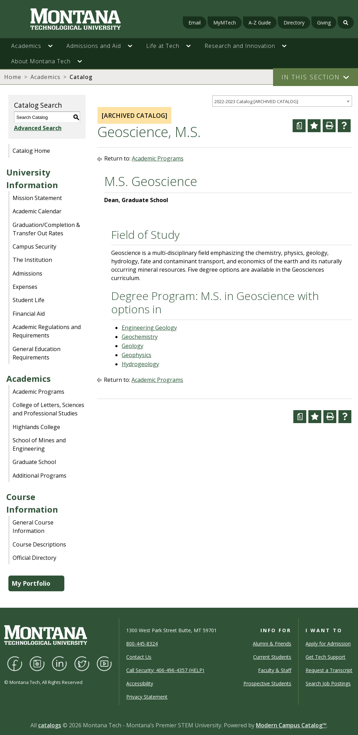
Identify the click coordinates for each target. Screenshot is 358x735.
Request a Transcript (329, 670)
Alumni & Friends (272, 643)
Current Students (272, 657)
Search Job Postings (328, 683)
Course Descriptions (39, 544)
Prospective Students (267, 683)
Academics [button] (26, 46)
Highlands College (36, 427)
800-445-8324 (142, 643)
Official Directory (34, 558)
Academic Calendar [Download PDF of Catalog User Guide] (37, 211)
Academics (45, 77)
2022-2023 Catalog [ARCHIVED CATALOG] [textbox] (256, 101)
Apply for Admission (328, 643)
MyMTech (224, 22)
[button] (53, 45)
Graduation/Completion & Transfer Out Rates (46, 229)
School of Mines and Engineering (39, 444)
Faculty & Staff (274, 670)
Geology (132, 346)
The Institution (32, 260)
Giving (324, 22)
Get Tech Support (325, 657)
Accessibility (139, 683)
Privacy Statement (146, 696)
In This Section (310, 77)
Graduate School (34, 462)
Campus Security (34, 246)
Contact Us (138, 657)
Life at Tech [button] (162, 46)
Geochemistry (140, 337)
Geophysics (136, 355)
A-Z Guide (260, 22)
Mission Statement (37, 198)
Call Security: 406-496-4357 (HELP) (165, 670)
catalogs (49, 725)
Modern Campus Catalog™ (291, 725)
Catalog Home (31, 151)
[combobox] (282, 101)
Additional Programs (39, 475)
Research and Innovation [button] (240, 46)
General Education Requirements (36, 353)
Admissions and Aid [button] (93, 46)
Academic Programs (38, 391)
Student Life (28, 300)
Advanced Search (38, 128)
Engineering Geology (149, 327)
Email (194, 22)
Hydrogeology (140, 364)
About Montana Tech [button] (41, 61)
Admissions (27, 273)
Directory (294, 22)
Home (12, 77)
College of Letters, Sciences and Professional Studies (48, 409)
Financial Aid (29, 313)
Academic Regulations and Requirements (47, 331)
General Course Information (33, 527)
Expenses (25, 287)
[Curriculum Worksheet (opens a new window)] (299, 125)
